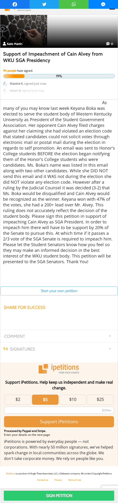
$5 (45, 399)
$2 (17, 399)
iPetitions (10, 473)
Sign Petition (59, 495)
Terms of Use (74, 479)
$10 (72, 399)
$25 (100, 399)
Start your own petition (59, 291)
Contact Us (42, 479)
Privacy (58, 479)
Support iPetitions (59, 421)
